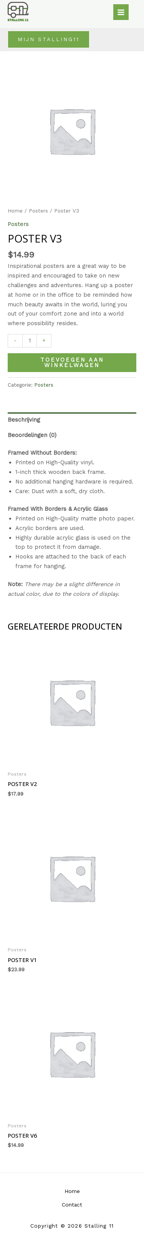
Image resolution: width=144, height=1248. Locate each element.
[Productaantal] (29, 341)
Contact (72, 1204)
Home (15, 211)
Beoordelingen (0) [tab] (32, 435)
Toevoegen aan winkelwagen (72, 362)
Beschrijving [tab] (24, 419)
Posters (38, 211)
